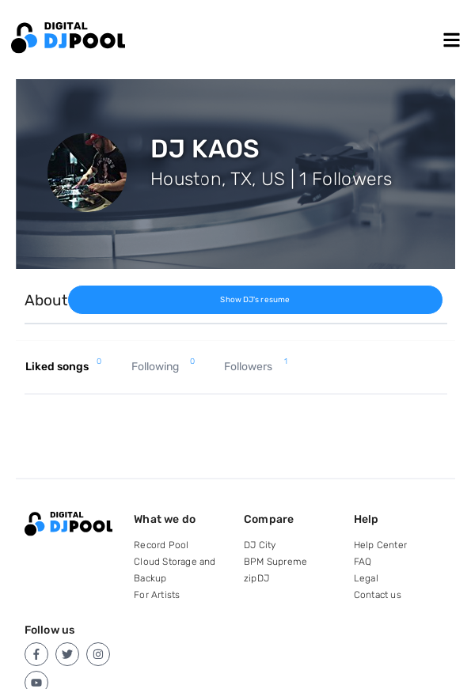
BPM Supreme (275, 561)
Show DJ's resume (255, 300)
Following (163, 367)
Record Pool (161, 545)
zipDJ (256, 578)
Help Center (380, 545)
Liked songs (63, 367)
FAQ (363, 561)
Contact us (377, 594)
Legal (366, 578)
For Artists (157, 594)
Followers (255, 367)
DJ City (259, 545)
